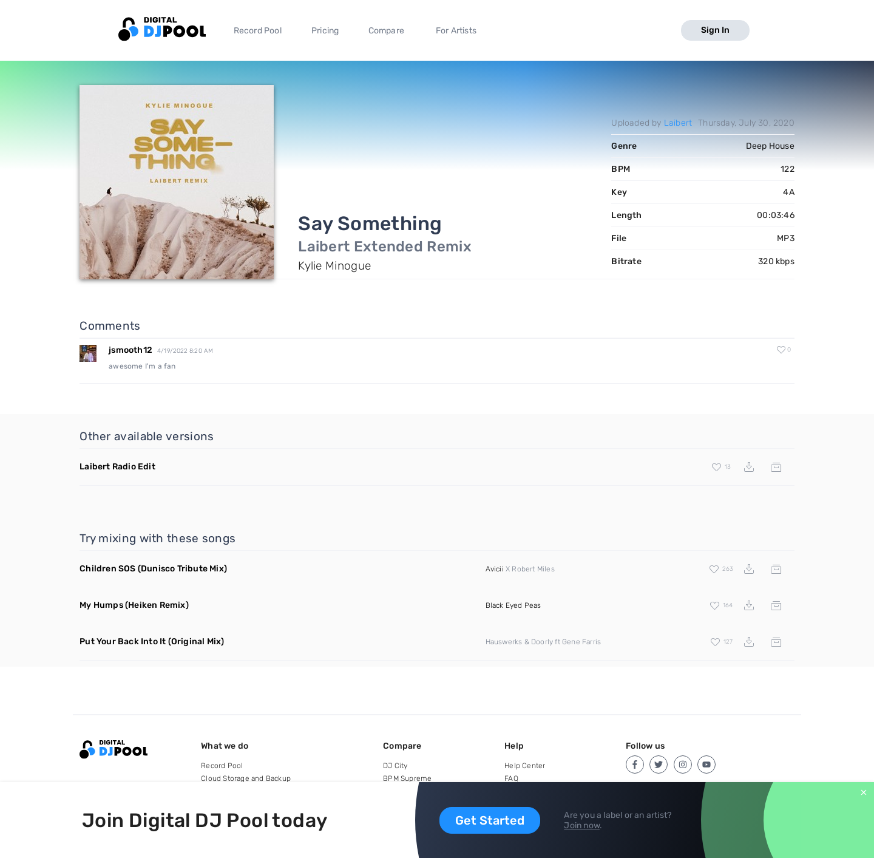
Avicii (495, 569)
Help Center (524, 765)
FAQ (511, 778)
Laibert (678, 123)
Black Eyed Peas (513, 605)
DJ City (395, 765)
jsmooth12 (130, 350)
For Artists (456, 31)
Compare (386, 31)
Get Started (489, 820)
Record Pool (258, 31)
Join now (582, 825)
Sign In (715, 30)
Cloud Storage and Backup (246, 778)
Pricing (325, 31)
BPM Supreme (407, 778)
